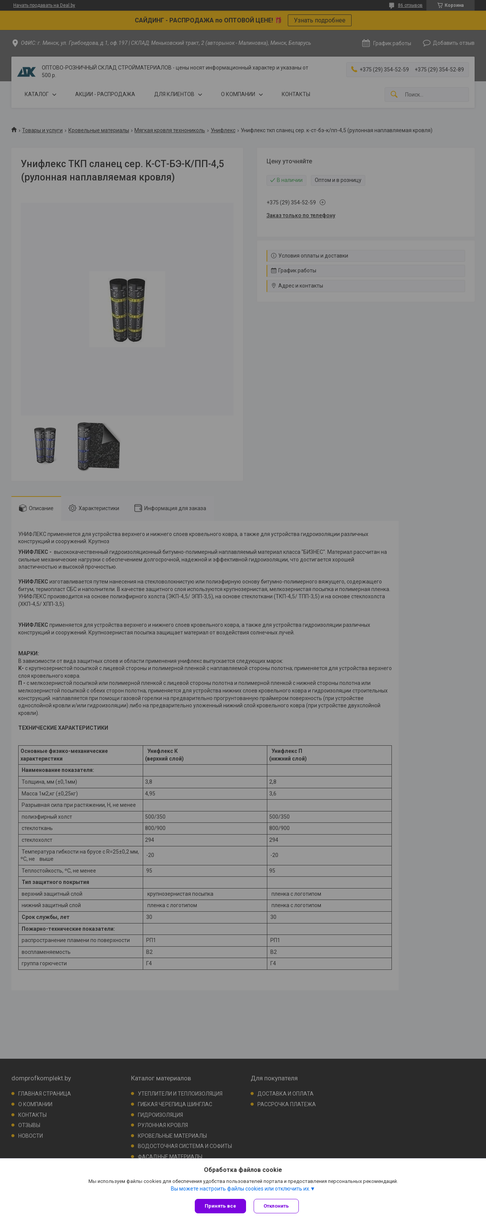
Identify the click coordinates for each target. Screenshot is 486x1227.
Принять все (220, 1206)
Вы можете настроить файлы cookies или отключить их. (240, 1189)
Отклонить (276, 1206)
